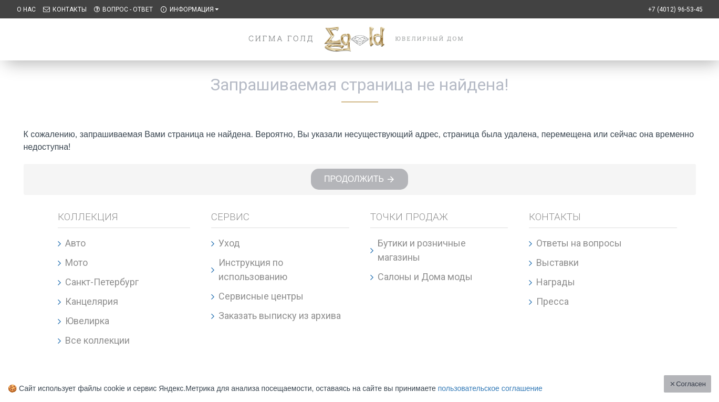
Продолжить (354, 179)
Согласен (691, 384)
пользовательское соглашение (490, 388)
